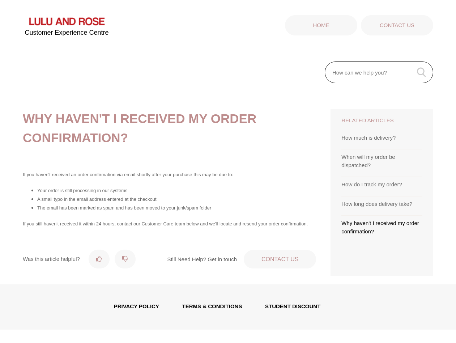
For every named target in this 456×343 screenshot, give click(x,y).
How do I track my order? (371, 184)
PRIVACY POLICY (136, 306)
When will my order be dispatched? (368, 161)
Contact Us (397, 25)
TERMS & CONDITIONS (212, 306)
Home (321, 25)
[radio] (99, 259)
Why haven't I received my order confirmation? (380, 227)
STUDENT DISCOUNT (292, 306)
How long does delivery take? (376, 204)
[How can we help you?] (379, 72)
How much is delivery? (368, 138)
